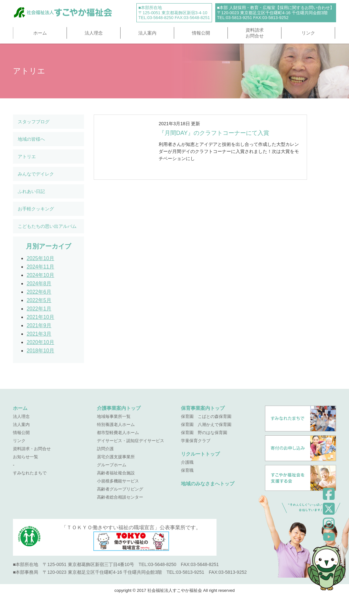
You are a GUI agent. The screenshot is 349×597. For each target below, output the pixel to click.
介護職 (187, 462)
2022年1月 (38, 308)
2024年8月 (38, 283)
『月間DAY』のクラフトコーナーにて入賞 (214, 133)
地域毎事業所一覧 (114, 416)
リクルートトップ (200, 454)
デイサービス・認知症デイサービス (130, 440)
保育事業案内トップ (203, 408)
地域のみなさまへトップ (207, 483)
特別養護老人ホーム (116, 424)
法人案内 (147, 32)
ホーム (40, 32)
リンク (308, 32)
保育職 (187, 470)
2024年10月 (40, 275)
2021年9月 (38, 325)
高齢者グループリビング (120, 489)
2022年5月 (38, 300)
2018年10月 (40, 350)
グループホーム (111, 464)
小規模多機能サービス (118, 481)
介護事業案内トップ (119, 408)
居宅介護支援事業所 (116, 456)
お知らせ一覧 (25, 456)
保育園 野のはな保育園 (204, 432)
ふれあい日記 (31, 191)
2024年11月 (40, 266)
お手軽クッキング (36, 208)
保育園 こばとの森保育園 (206, 416)
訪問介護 (105, 448)
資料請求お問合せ (255, 32)
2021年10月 (40, 317)
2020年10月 (40, 342)
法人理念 (94, 32)
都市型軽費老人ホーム (118, 432)
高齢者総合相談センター (120, 497)
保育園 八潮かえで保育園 (206, 424)
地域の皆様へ (31, 139)
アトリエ (27, 156)
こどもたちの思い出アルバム (47, 226)
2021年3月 (38, 334)
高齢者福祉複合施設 (116, 473)
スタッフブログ (33, 121)
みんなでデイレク (36, 174)
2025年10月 (40, 258)
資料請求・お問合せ (32, 448)
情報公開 (201, 32)
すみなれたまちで (30, 473)
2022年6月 (38, 292)
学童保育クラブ (195, 440)
